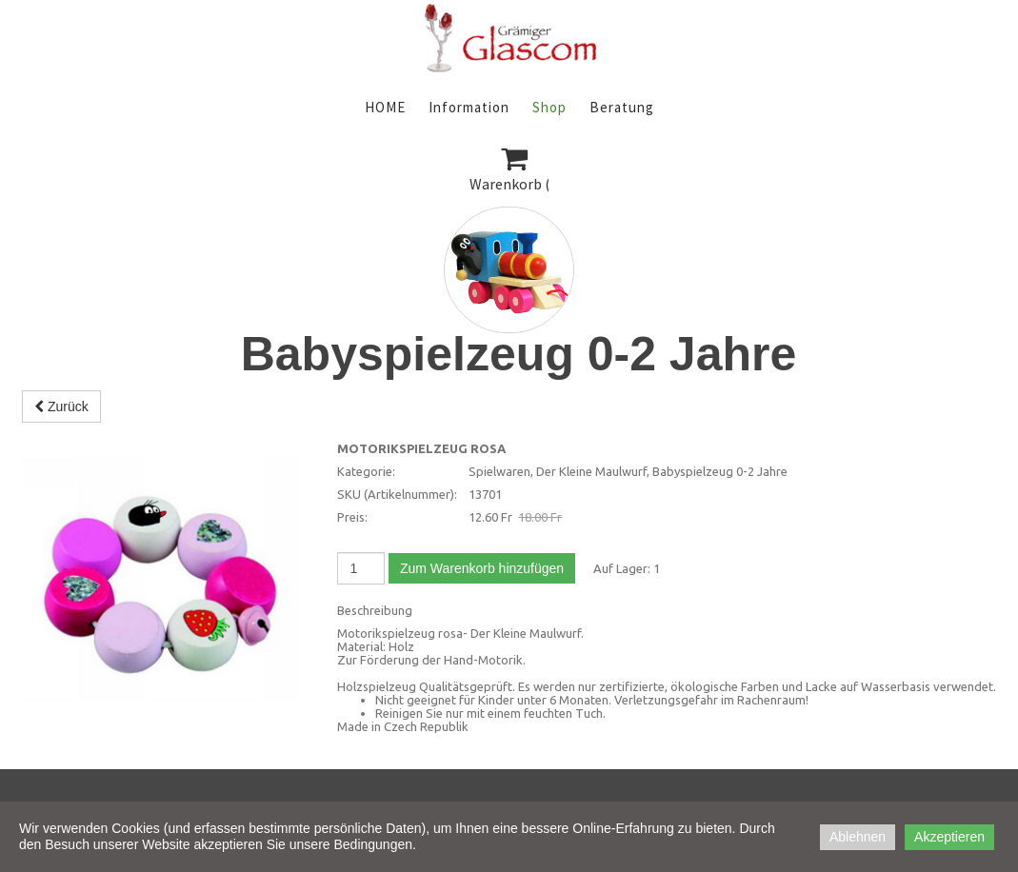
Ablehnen (857, 836)
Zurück (61, 406)
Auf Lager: (621, 568)
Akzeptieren (949, 836)
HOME (385, 107)
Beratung (621, 107)
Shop (549, 107)
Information (469, 107)
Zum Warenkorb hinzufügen (482, 568)
